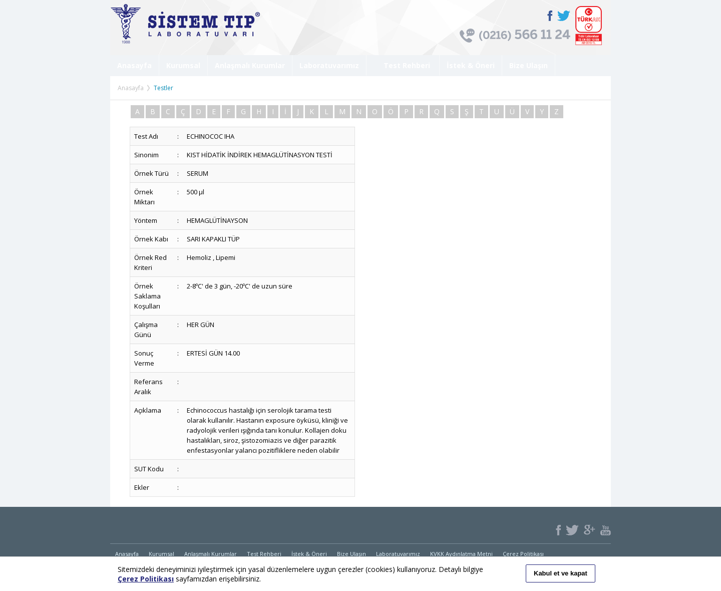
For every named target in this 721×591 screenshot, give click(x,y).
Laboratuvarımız (329, 65)
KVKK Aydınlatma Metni (461, 553)
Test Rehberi (403, 65)
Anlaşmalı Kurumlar (250, 65)
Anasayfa (134, 65)
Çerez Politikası (523, 553)
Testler (163, 88)
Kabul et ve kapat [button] (560, 573)
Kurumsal (183, 65)
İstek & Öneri (471, 65)
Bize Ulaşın (528, 65)
